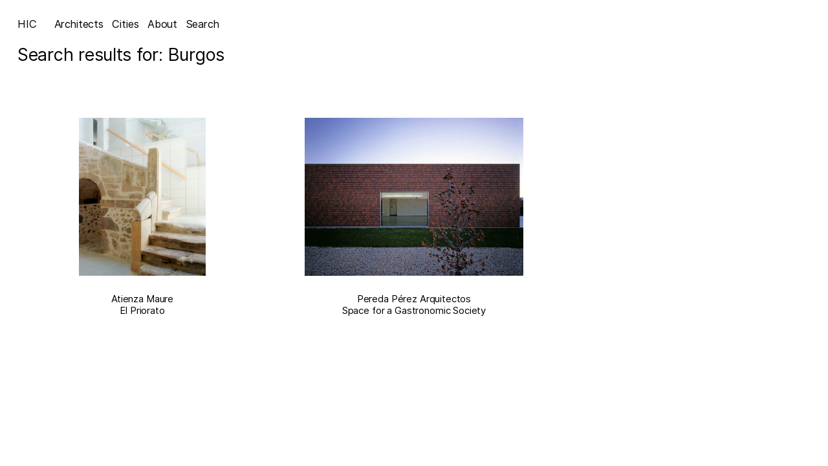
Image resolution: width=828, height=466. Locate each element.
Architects (79, 23)
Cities (125, 23)
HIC (27, 23)
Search (202, 23)
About (162, 23)
